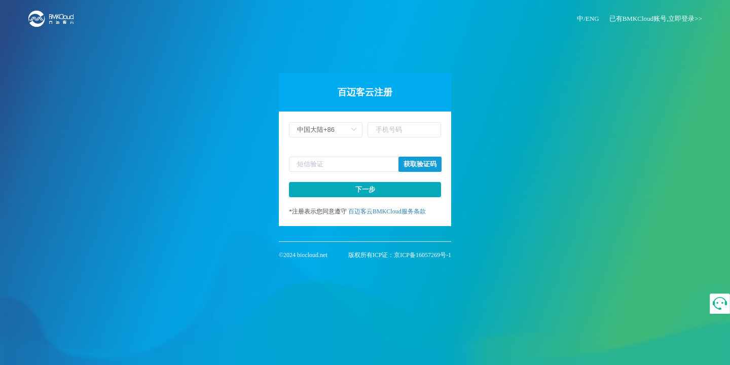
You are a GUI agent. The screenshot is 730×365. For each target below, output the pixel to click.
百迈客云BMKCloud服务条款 (387, 211)
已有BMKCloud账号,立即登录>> (655, 18)
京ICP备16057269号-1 (422, 255)
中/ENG (588, 18)
